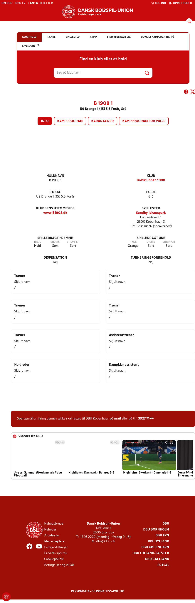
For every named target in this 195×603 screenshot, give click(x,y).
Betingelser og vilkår (59, 565)
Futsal (163, 565)
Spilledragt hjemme (55, 238)
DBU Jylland (158, 541)
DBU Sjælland (157, 559)
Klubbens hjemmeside (55, 208)
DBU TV (20, 3)
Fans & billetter (40, 3)
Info (45, 121)
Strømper (73, 242)
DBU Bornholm (156, 529)
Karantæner (102, 121)
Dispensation (55, 257)
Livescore (30, 45)
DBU (165, 523)
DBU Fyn (162, 535)
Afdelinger (52, 535)
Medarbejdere (54, 541)
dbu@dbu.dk (105, 541)
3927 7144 (146, 418)
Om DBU (6, 3)
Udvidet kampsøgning (157, 37)
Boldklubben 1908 (151, 180)
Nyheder (50, 529)
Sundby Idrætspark (151, 213)
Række (55, 192)
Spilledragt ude (151, 238)
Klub (151, 176)
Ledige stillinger (56, 547)
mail (117, 418)
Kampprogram (70, 121)
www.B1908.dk (55, 213)
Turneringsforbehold (151, 257)
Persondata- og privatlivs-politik (97, 591)
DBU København (155, 547)
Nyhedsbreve (53, 523)
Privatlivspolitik (55, 553)
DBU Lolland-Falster (150, 553)
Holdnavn (55, 176)
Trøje (37, 242)
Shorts (55, 242)
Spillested (151, 208)
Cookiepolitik (53, 559)
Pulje (151, 192)
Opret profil (180, 3)
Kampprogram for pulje (143, 121)
